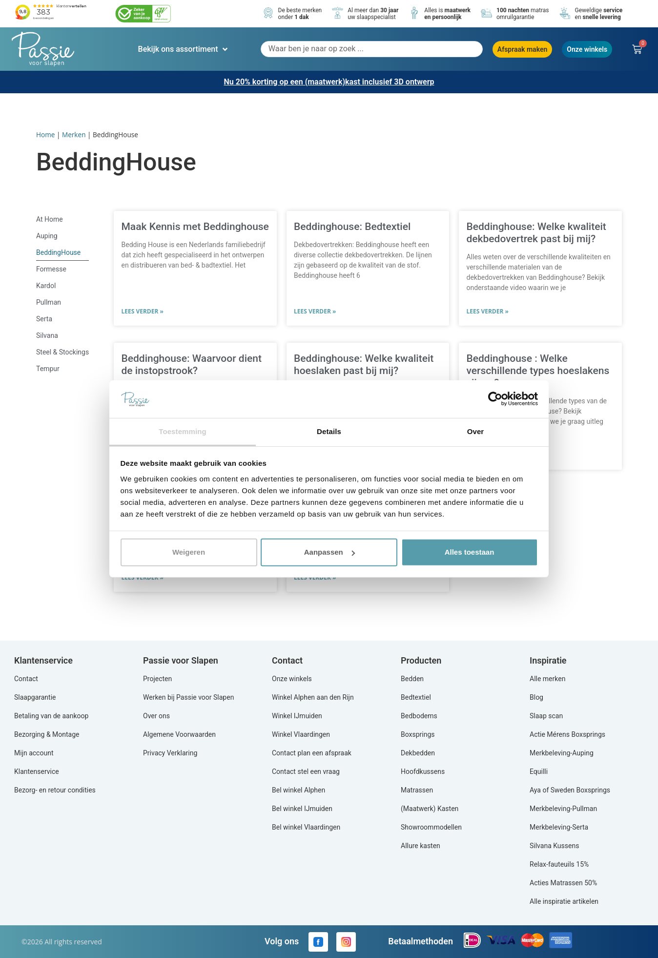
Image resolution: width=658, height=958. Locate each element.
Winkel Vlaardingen (301, 734)
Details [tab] (329, 431)
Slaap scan (546, 716)
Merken (74, 134)
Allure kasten (420, 846)
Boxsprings (418, 734)
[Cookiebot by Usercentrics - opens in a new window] (495, 399)
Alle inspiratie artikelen (564, 901)
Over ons (156, 716)
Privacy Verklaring (170, 753)
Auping (47, 236)
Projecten (157, 679)
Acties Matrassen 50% (563, 883)
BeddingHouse (58, 252)
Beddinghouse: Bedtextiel (352, 226)
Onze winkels (292, 679)
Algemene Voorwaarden (179, 734)
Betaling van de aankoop (51, 716)
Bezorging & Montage (47, 734)
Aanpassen (329, 552)
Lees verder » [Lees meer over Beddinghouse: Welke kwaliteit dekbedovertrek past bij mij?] (487, 311)
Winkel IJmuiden (297, 716)
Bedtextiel (416, 697)
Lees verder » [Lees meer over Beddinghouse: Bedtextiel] (315, 311)
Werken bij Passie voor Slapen (188, 697)
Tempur (48, 369)
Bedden (412, 679)
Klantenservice (36, 771)
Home (45, 134)
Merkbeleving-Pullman (563, 808)
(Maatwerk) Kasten (429, 808)
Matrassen (417, 790)
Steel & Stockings (62, 352)
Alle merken (547, 679)
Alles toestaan (469, 552)
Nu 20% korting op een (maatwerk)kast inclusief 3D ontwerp (329, 81)
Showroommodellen (431, 827)
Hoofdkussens (423, 771)
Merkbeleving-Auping (562, 753)
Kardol (46, 286)
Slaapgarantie (35, 697)
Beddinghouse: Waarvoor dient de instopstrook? (191, 364)
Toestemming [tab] (182, 431)
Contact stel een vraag (306, 771)
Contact (26, 679)
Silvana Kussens (554, 846)
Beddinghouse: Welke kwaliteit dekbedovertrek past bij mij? (536, 233)
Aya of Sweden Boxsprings (570, 790)
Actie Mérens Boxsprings (567, 734)
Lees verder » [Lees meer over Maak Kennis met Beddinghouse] (142, 311)
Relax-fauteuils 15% (559, 864)
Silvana (47, 335)
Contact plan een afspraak (311, 753)
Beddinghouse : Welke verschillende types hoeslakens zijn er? (537, 371)
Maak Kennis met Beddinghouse (194, 226)
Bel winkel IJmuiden (302, 808)
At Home (49, 219)
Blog (536, 697)
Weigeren (188, 552)
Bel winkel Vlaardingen (306, 827)
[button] (184, 49)
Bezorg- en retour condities (55, 790)
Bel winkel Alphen (298, 790)
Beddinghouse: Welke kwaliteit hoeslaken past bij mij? (363, 364)
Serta (44, 319)
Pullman (48, 302)
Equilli (539, 771)
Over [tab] (475, 431)
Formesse (51, 269)
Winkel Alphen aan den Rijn (313, 697)
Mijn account (33, 753)
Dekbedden (418, 753)
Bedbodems (419, 716)
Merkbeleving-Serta (559, 827)
